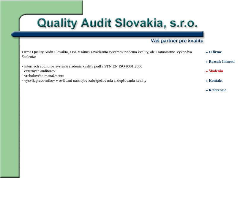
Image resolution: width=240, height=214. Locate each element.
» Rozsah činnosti (220, 61)
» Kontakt (214, 80)
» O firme (214, 52)
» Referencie (216, 90)
